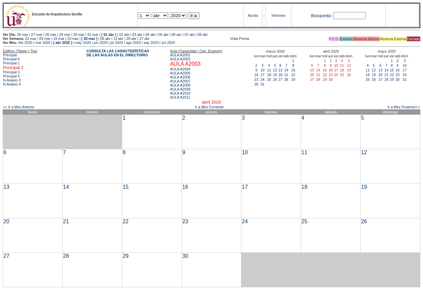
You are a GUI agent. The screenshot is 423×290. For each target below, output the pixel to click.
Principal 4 (11, 76)
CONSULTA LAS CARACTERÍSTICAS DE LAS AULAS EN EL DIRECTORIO (118, 53)
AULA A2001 (180, 55)
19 (275, 75)
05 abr (163, 35)
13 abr (118, 39)
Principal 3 (11, 72)
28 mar (50, 35)
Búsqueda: (321, 15)
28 (286, 79)
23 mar (73, 39)
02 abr (124, 35)
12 (275, 70)
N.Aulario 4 (12, 84)
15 (293, 70)
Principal (10, 55)
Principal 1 (11, 63)
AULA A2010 (180, 93)
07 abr (190, 35)
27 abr (144, 39)
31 (263, 84)
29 (293, 79)
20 (280, 75)
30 (256, 84)
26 (275, 79)
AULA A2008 (180, 85)
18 (269, 75)
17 (263, 75)
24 (263, 79)
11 (269, 70)
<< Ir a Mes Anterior (19, 107)
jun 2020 (100, 43)
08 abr (203, 35)
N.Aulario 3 (12, 80)
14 (286, 70)
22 (293, 75)
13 (280, 70)
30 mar (78, 35)
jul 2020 (116, 43)
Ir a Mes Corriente (209, 107)
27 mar (36, 35)
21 (286, 75)
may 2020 (83, 43)
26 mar (22, 35)
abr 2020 (62, 43)
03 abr (137, 35)
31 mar (92, 35)
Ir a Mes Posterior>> (403, 107)
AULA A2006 (180, 77)
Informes (278, 15)
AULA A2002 (180, 59)
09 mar (44, 39)
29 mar (64, 35)
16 (256, 75)
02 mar (30, 39)
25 (269, 79)
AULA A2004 (180, 69)
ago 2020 (133, 43)
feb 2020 (25, 43)
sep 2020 (151, 43)
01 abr (108, 35)
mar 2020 (42, 43)
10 (263, 70)
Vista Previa (200, 39)
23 (256, 79)
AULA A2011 (180, 97)
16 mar (58, 39)
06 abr (177, 35)
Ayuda (253, 15)
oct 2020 (168, 43)
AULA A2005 (180, 73)
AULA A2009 (180, 89)
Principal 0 (11, 59)
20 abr (131, 39)
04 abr (150, 35)
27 (280, 79)
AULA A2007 (180, 81)
